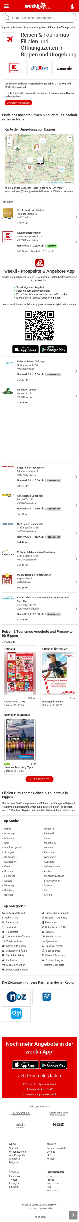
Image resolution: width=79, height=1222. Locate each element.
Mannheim (49, 842)
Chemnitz (48, 885)
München (8, 838)
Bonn (46, 838)
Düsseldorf (9, 861)
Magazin (13, 1162)
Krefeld (47, 894)
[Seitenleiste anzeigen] (73, 1215)
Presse (50, 1179)
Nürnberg (8, 885)
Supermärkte (51, 950)
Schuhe (48, 931)
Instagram (14, 1183)
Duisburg (8, 890)
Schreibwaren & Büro (55, 927)
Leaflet (42, 182)
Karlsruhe (48, 852)
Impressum (53, 1190)
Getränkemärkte (13, 955)
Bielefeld (48, 833)
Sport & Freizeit (52, 945)
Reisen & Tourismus (55, 917)
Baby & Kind (10, 917)
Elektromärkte (12, 941)
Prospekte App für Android (39, 1084)
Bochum (8, 894)
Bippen (6, 27)
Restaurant (49, 922)
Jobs (49, 1176)
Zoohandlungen (52, 960)
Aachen (47, 871)
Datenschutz (53, 1183)
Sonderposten (52, 936)
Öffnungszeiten (17, 1151)
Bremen (7, 871)
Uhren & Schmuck (53, 955)
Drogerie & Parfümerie (16, 936)
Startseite (14, 1148)
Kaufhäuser (10, 960)
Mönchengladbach (53, 875)
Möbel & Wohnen (13, 964)
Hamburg (8, 833)
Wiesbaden (49, 857)
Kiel (45, 890)
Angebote (14, 1158)
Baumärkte (10, 922)
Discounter (10, 931)
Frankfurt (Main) (12, 847)
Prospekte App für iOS (39, 1089)
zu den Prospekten (18, 102)
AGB (49, 1186)
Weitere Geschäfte (53, 964)
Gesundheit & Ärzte (14, 950)
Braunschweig (51, 880)
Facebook (14, 1176)
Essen (6, 866)
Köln (5, 842)
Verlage (51, 1151)
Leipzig (7, 880)
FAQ (49, 1155)
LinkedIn (13, 1186)
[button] (69, 138)
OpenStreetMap (56, 182)
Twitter (13, 1179)
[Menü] (6, 6)
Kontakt (51, 1158)
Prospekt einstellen (57, 1148)
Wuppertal (48, 828)
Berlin (48, 8)
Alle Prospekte (39, 779)
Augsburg (48, 861)
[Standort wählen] (72, 6)
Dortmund (8, 857)
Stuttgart (8, 852)
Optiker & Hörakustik (55, 913)
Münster (47, 847)
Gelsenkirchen (51, 866)
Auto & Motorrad (13, 913)
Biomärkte (9, 927)
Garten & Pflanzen (14, 945)
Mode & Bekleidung (15, 969)
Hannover (8, 875)
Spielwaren (50, 941)
